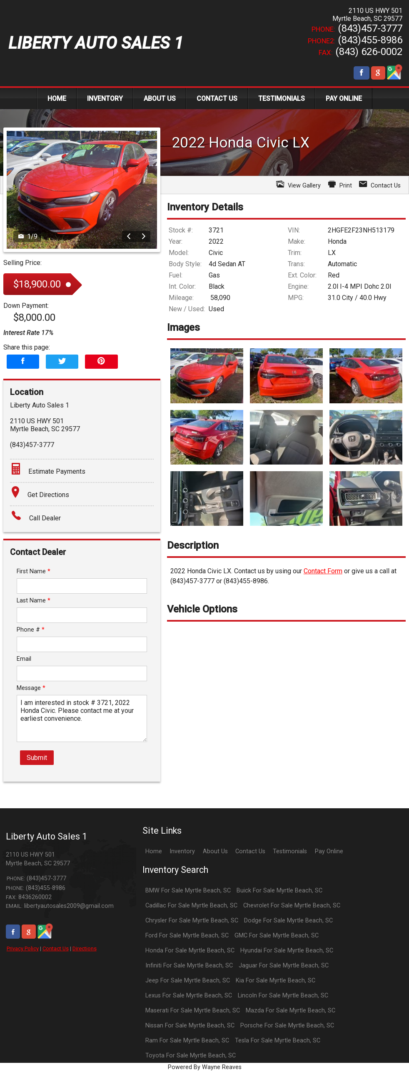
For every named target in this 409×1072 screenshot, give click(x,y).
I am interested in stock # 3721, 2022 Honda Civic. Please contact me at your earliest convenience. (82, 718)
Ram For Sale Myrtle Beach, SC (187, 1040)
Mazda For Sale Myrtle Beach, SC (290, 1010)
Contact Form (323, 571)
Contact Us (55, 948)
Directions (84, 948)
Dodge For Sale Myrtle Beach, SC (288, 920)
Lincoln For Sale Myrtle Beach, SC (283, 995)
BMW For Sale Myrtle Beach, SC (188, 890)
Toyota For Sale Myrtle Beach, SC (190, 1055)
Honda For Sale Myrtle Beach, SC (189, 950)
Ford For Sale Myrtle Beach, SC (187, 935)
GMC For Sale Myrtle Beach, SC (276, 935)
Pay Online (329, 851)
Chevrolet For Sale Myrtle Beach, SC (291, 905)
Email (24, 658)
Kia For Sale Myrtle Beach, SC (275, 980)
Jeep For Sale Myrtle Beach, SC (187, 980)
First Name (33, 571)
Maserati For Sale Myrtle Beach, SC (192, 1010)
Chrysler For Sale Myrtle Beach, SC (191, 920)
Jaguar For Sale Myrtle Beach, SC (284, 965)
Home (153, 851)
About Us (215, 851)
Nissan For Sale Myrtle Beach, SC (189, 1025)
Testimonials (290, 851)
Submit (37, 758)
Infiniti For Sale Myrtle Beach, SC (189, 965)
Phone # (31, 629)
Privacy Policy (23, 948)
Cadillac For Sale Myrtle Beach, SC (191, 905)
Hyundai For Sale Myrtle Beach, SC (286, 950)
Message (31, 688)
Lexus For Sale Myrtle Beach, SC (188, 995)
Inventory (182, 851)
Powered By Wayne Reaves (205, 1067)
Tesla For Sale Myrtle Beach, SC (277, 1040)
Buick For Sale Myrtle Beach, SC (279, 890)
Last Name (33, 600)
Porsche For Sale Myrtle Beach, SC (287, 1025)
